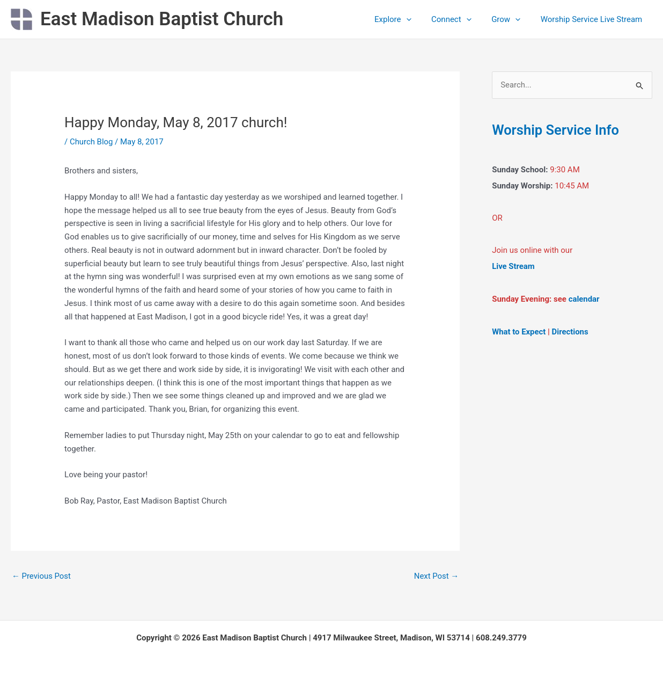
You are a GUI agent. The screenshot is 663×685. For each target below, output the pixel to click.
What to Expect (519, 331)
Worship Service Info (556, 130)
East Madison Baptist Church (161, 19)
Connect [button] (461, 19)
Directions (570, 331)
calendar (584, 299)
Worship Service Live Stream (593, 19)
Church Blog (91, 142)
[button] (420, 19)
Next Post (436, 576)
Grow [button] (511, 19)
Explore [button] (406, 19)
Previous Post (41, 576)
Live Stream (513, 267)
